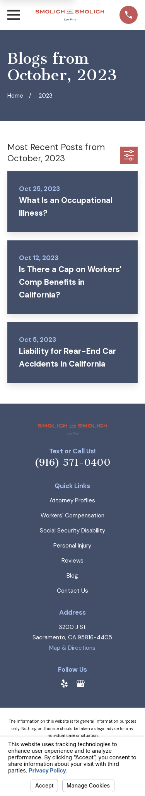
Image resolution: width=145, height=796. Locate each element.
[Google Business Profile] (81, 683)
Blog (72, 576)
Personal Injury (72, 545)
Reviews (72, 560)
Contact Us (72, 591)
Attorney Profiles (72, 500)
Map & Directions (72, 648)
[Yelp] (64, 683)
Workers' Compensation (72, 515)
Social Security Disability (72, 530)
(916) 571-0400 (72, 462)
